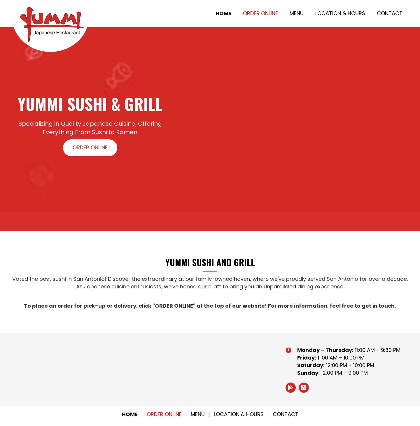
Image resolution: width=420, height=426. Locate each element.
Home (130, 414)
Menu (198, 414)
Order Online (164, 414)
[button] (90, 147)
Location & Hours (239, 414)
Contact (285, 414)
